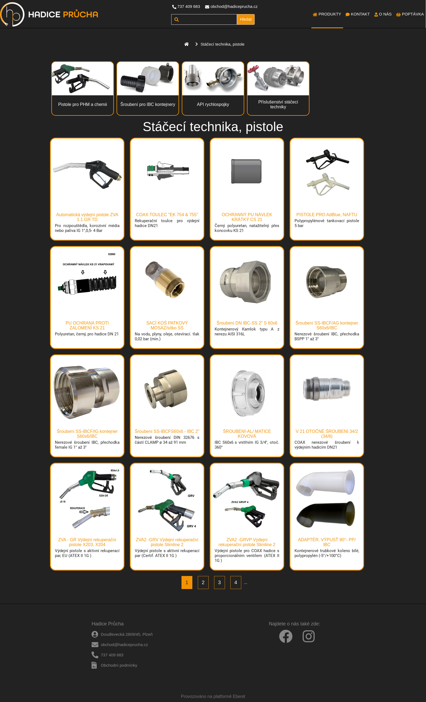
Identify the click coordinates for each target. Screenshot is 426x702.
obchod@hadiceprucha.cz (234, 6)
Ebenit (239, 696)
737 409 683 (188, 6)
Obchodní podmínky (119, 665)
